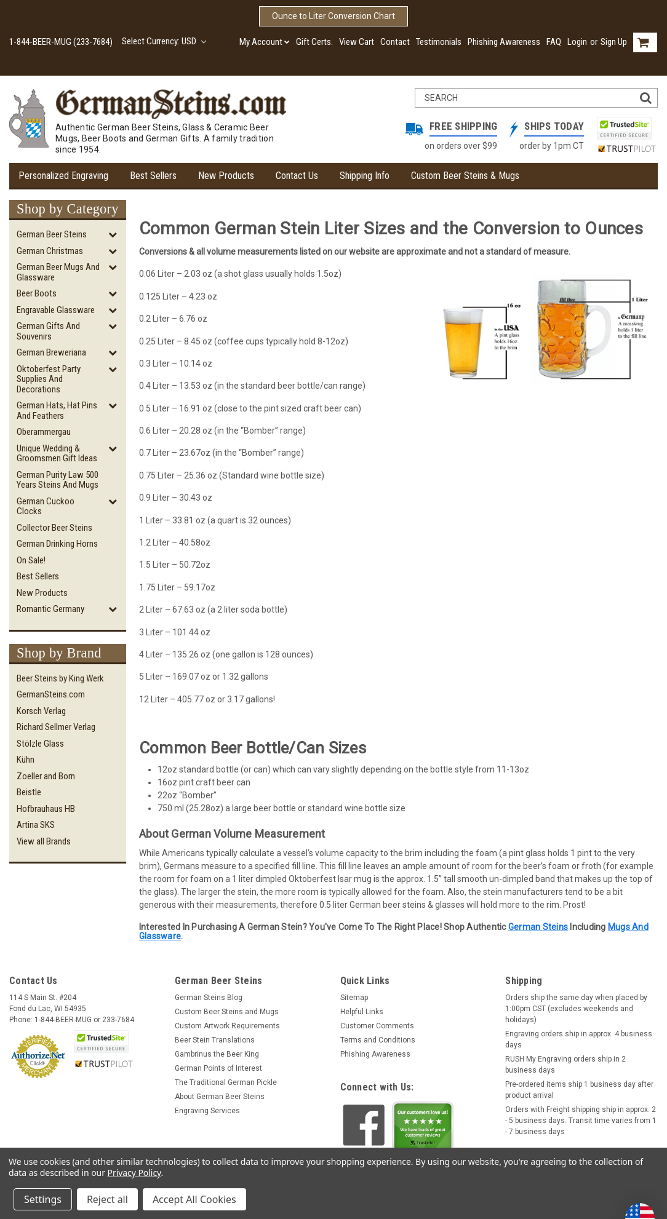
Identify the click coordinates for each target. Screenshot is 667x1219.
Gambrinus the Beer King (217, 1054)
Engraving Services (207, 1110)
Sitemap (354, 997)
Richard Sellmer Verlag (56, 727)
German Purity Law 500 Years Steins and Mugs (57, 480)
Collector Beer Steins (54, 527)
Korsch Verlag (41, 711)
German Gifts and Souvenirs (48, 331)
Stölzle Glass (40, 743)
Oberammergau (44, 431)
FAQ (553, 41)
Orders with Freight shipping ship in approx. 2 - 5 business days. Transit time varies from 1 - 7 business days (581, 1120)
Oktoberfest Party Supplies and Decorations (49, 379)
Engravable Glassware (56, 310)
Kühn (25, 759)
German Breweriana (51, 352)
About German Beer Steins (220, 1096)
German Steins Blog (208, 997)
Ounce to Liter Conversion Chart (333, 16)
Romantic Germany (50, 608)
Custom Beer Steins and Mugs (227, 1011)
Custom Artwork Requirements (227, 1026)
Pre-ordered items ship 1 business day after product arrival (579, 1090)
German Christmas (50, 250)
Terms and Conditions (377, 1040)
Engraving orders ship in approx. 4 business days (578, 1039)
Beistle (29, 792)
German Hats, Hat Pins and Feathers (57, 410)
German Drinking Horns (57, 543)
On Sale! (31, 560)
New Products (226, 175)
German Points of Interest (218, 1068)
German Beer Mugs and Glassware (58, 272)
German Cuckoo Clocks (45, 506)
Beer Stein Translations (215, 1040)
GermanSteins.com (51, 694)
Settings (43, 1199)
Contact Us (297, 175)
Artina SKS (36, 824)
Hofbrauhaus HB (46, 808)
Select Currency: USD (164, 41)
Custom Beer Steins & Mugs (465, 175)
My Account (264, 41)
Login (577, 41)
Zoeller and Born (46, 776)
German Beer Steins (52, 234)
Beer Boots (37, 293)
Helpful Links (361, 1011)
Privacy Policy (134, 1172)
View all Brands (44, 841)
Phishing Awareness (504, 41)
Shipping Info (364, 175)
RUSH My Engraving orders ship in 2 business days (565, 1064)
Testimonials (438, 41)
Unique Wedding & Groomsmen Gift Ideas (57, 453)
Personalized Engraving (63, 175)
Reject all (107, 1199)
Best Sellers (153, 175)
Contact (395, 41)
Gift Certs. (314, 41)
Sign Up (614, 41)
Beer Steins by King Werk (60, 678)
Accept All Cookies (194, 1199)
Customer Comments (377, 1026)
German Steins (538, 927)
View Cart (356, 41)
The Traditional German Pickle (226, 1082)
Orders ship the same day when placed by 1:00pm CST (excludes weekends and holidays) (576, 1008)
